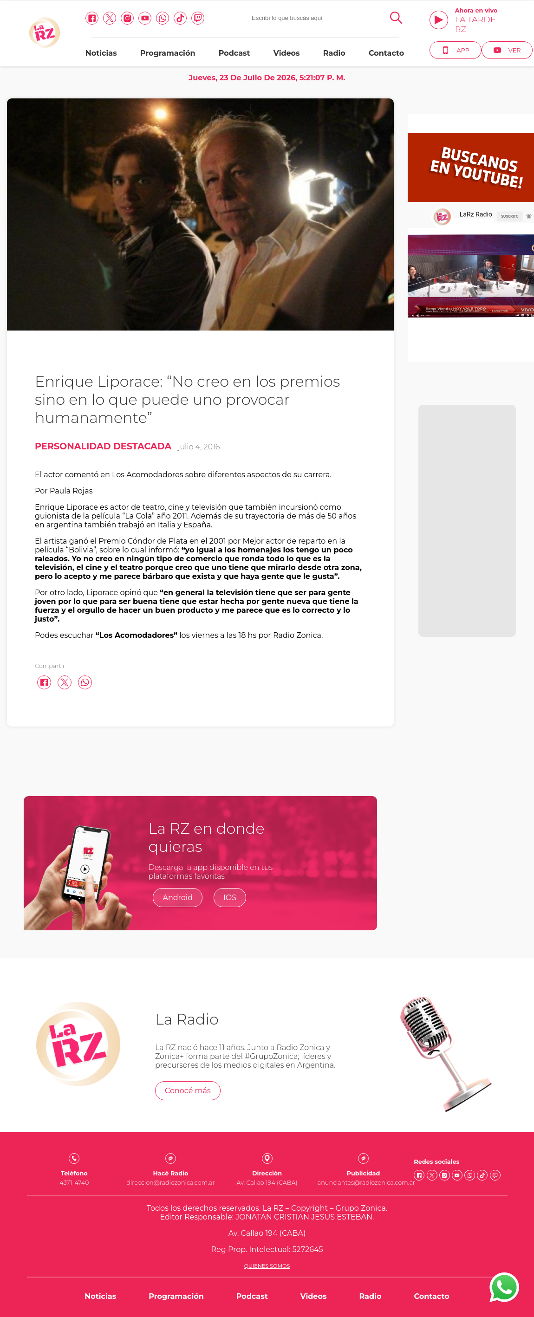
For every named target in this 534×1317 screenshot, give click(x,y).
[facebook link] (91, 18)
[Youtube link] (144, 18)
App (455, 50)
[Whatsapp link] (162, 18)
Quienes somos (267, 1266)
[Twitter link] (109, 18)
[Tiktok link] (180, 18)
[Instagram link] (127, 18)
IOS (229, 897)
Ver (507, 50)
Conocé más (188, 1090)
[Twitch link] (197, 18)
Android (178, 897)
